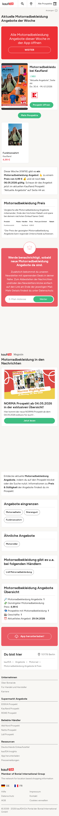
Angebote (20, 662)
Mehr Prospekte (29, 115)
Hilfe (3, 791)
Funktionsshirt (14, 520)
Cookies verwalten (39, 800)
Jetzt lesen (30, 420)
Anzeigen (52, 10)
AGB (3, 800)
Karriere (5, 691)
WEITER (29, 49)
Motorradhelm (13, 512)
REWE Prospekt (9, 713)
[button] (29, 86)
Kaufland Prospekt (10, 708)
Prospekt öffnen (41, 105)
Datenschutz (46, 290)
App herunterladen (10, 756)
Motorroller (12, 544)
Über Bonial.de (8, 682)
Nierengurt (32, 512)
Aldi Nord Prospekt (10, 725)
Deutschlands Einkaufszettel (15, 747)
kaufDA (7, 662)
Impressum (35, 791)
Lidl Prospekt (7, 734)
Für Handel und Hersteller (14, 687)
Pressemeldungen (10, 760)
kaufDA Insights (9, 751)
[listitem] (15, 142)
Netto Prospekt (8, 730)
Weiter (43, 299)
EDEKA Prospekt (9, 704)
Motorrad (33, 662)
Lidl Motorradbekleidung (19, 572)
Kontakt (33, 796)
